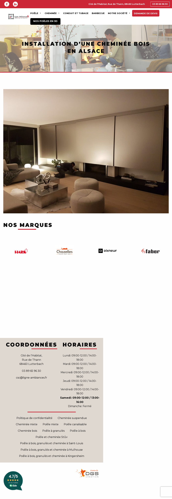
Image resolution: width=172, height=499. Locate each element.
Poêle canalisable (75, 424)
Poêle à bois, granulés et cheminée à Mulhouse (52, 449)
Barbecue (98, 13)
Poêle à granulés (53, 430)
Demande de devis (146, 13)
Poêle (35, 13)
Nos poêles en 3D (45, 21)
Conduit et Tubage (75, 13)
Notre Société (119, 13)
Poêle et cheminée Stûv (52, 437)
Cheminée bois (27, 430)
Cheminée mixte (26, 424)
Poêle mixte (50, 424)
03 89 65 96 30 (160, 4)
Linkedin (15, 4)
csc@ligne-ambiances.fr (31, 377)
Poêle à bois (78, 430)
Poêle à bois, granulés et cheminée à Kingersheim (51, 456)
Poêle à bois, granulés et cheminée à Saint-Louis (51, 443)
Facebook (6, 4)
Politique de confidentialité (34, 418)
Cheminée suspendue (72, 418)
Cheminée (52, 13)
